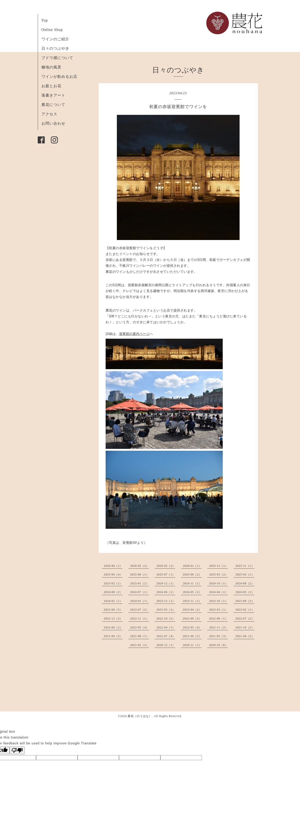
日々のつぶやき (55, 48)
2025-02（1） (113, 583)
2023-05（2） (165, 609)
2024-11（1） (192, 583)
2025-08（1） (139, 574)
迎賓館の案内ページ (134, 334)
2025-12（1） (218, 565)
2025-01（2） (139, 583)
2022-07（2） (245, 618)
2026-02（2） (165, 565)
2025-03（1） (245, 574)
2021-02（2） (139, 645)
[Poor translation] (17, 750)
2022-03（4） (192, 627)
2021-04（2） (245, 636)
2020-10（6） (218, 645)
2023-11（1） (192, 601)
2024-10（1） (218, 583)
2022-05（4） (139, 627)
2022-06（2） (113, 627)
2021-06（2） (192, 636)
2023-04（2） (192, 609)
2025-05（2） (218, 574)
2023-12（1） (165, 601)
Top (44, 20)
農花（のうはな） (140, 716)
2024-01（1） (139, 601)
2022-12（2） (113, 618)
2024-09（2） (245, 583)
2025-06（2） (192, 574)
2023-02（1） (245, 609)
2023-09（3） (245, 601)
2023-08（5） (113, 609)
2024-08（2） (113, 592)
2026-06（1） (113, 565)
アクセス (49, 114)
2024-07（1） (139, 592)
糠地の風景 (51, 67)
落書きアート (53, 95)
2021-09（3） (113, 636)
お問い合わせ (53, 123)
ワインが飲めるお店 (59, 77)
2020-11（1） (192, 645)
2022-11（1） (139, 618)
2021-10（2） (245, 627)
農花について (53, 105)
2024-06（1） (165, 592)
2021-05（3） (218, 636)
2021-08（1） (139, 636)
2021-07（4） (165, 636)
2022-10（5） (165, 618)
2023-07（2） (139, 609)
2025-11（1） (245, 565)
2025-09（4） (113, 574)
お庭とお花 (51, 86)
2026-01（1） (192, 565)
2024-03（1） (245, 592)
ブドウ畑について (57, 58)
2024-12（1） (165, 583)
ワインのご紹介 (55, 39)
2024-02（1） (113, 601)
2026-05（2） (139, 565)
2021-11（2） (218, 627)
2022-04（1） (165, 627)
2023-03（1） (218, 609)
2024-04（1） (218, 592)
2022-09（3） (192, 618)
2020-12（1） (165, 645)
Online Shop (52, 30)
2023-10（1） (218, 601)
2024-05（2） (192, 592)
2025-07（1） (165, 574)
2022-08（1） (218, 618)
